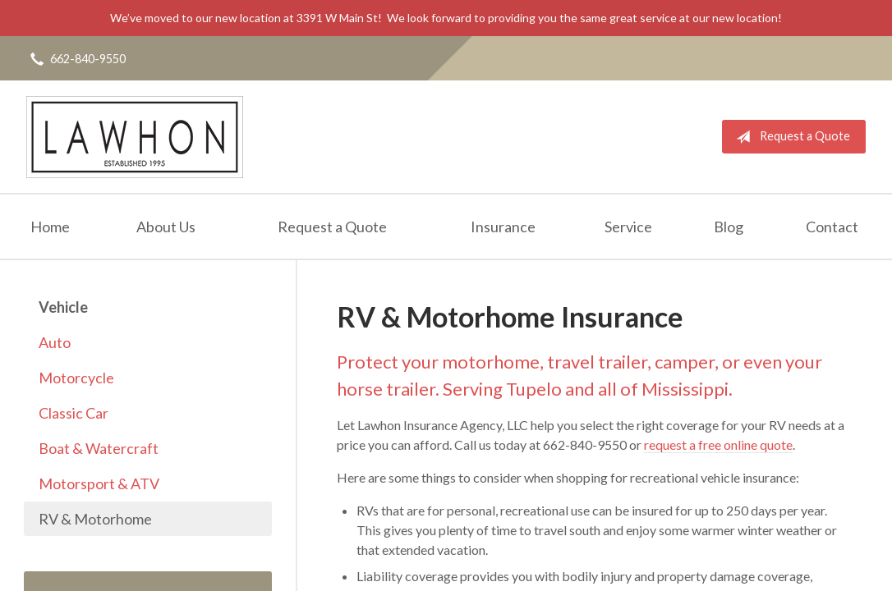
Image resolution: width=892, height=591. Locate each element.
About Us (165, 227)
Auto (55, 342)
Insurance (503, 227)
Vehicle (63, 307)
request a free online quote (718, 444)
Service (628, 227)
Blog (728, 227)
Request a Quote (789, 137)
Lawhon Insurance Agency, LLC (134, 137)
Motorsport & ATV (99, 483)
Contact (832, 227)
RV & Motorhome (95, 519)
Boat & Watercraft (99, 448)
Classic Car (73, 413)
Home (50, 227)
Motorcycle (76, 378)
